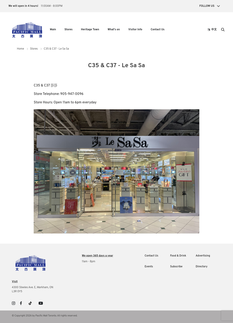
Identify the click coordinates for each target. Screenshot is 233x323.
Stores (68, 29)
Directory (201, 266)
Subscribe (176, 266)
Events (149, 266)
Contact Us (157, 29)
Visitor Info (135, 29)
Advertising (203, 256)
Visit (15, 281)
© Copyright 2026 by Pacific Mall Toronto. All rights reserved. (44, 315)
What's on (114, 29)
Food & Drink (178, 256)
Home (20, 49)
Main (53, 29)
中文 (212, 29)
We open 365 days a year (97, 256)
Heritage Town (90, 29)
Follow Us (209, 6)
